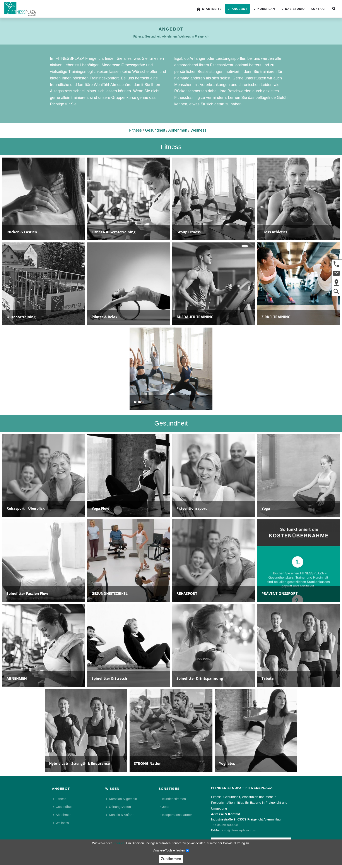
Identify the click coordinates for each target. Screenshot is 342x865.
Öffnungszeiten (118, 806)
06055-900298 (227, 825)
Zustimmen (171, 859)
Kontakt (318, 8)
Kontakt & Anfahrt (120, 815)
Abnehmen (177, 130)
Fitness (135, 130)
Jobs (164, 806)
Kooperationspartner (176, 815)
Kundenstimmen (173, 799)
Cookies (119, 843)
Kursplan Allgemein (121, 799)
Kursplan (264, 9)
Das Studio (293, 9)
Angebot (237, 9)
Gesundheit (155, 130)
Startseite (209, 9)
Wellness (198, 130)
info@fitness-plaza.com (239, 830)
